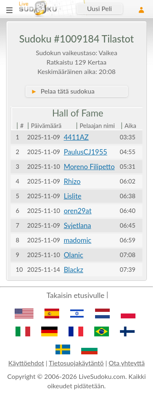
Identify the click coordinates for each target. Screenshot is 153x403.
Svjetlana (77, 225)
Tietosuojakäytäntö (76, 363)
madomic (77, 240)
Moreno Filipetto (89, 166)
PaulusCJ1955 (85, 152)
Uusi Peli (99, 8)
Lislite (72, 196)
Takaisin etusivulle (75, 295)
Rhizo (72, 181)
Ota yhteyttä (126, 363)
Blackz (73, 269)
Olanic (73, 255)
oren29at (77, 210)
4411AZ (76, 137)
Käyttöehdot (26, 363)
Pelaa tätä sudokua (63, 91)
